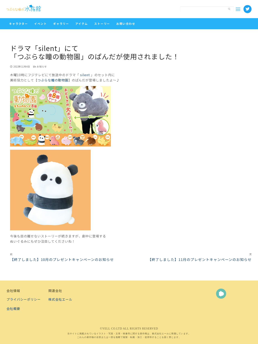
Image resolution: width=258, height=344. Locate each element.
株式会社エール (60, 299)
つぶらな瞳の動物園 (52, 80)
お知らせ (40, 66)
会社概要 (13, 308)
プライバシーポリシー (23, 299)
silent (85, 74)
